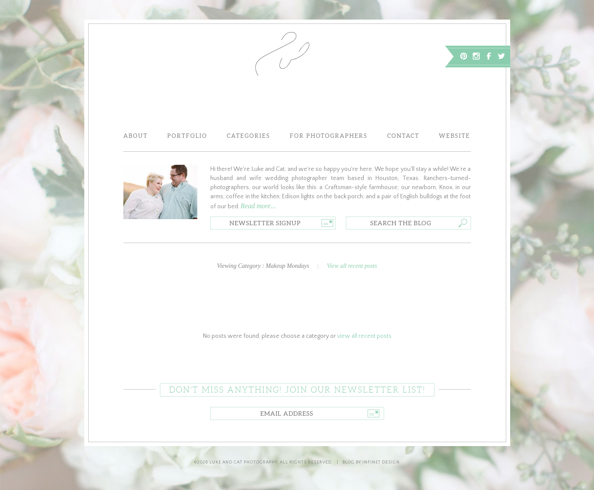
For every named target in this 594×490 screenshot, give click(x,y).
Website (454, 136)
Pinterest (464, 56)
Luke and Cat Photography (243, 462)
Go (327, 223)
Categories (248, 136)
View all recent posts (352, 266)
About (135, 136)
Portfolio (187, 136)
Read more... (258, 206)
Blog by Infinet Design (371, 462)
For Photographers (329, 136)
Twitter (501, 56)
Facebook (489, 56)
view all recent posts (364, 336)
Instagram (476, 56)
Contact (403, 136)
